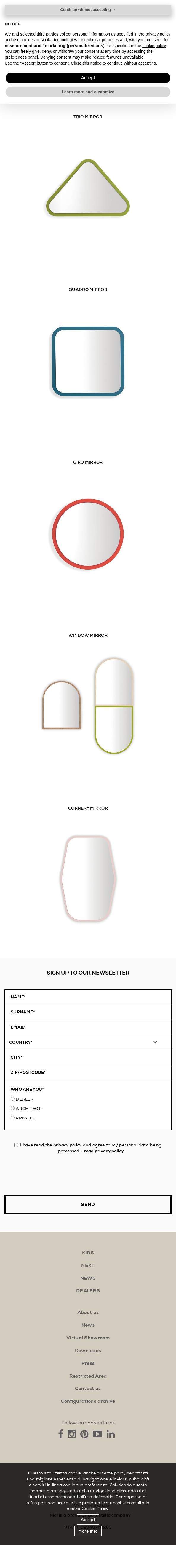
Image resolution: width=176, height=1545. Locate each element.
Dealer (24, 1099)
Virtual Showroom (88, 1338)
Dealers (88, 1291)
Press (88, 1363)
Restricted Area (88, 1376)
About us (88, 1312)
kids (88, 1253)
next (88, 1266)
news (88, 1278)
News (88, 1325)
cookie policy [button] (154, 1486)
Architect (28, 1108)
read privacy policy (104, 1151)
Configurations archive (88, 1401)
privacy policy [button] (157, 1475)
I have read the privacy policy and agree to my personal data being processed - (87, 1148)
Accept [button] (88, 1519)
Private (25, 1118)
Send (88, 1204)
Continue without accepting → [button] (88, 1451)
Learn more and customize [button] (88, 1532)
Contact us (88, 1389)
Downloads (88, 1351)
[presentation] (49, 1174)
